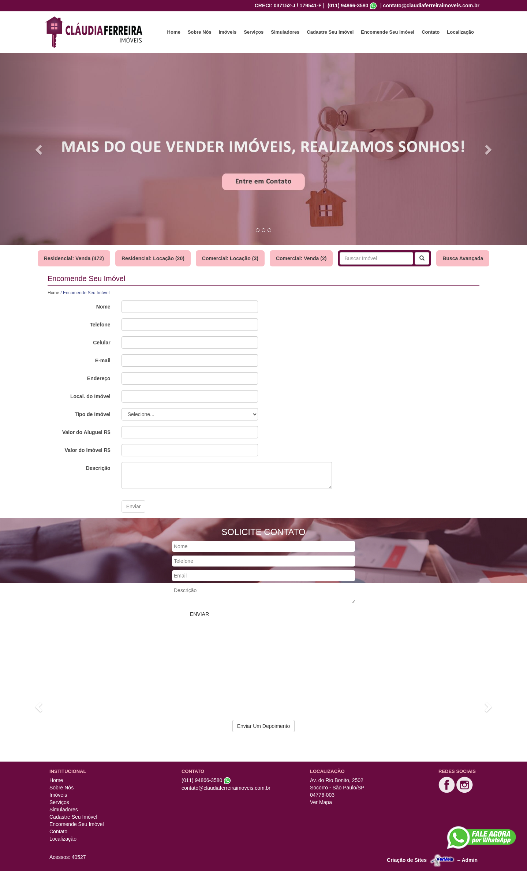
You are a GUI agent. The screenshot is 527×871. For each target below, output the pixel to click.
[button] (39, 149)
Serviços (254, 32)
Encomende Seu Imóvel (387, 32)
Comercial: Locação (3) (230, 258)
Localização (460, 32)
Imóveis (227, 32)
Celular (101, 342)
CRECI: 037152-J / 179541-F (288, 5)
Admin (469, 860)
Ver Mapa (321, 802)
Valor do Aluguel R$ (86, 432)
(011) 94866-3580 (348, 5)
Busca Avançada (462, 258)
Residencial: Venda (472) (74, 258)
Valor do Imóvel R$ (87, 450)
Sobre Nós (200, 32)
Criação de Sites (407, 860)
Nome (103, 307)
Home (173, 32)
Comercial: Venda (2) (301, 258)
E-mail (103, 360)
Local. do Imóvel (90, 396)
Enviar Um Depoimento (263, 726)
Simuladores (285, 32)
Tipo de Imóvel (93, 414)
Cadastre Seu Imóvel (330, 32)
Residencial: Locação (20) (153, 258)
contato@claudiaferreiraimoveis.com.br (431, 5)
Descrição (98, 468)
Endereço (99, 378)
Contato (431, 32)
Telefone (100, 325)
